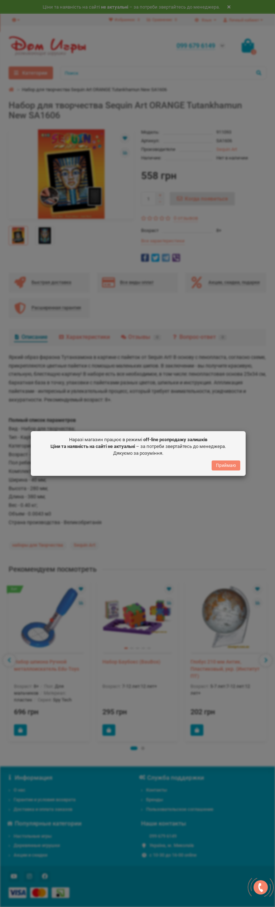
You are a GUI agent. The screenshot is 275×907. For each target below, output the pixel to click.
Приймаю (226, 465)
